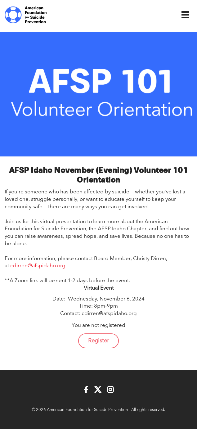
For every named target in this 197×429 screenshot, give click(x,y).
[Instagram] (110, 390)
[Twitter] (97, 390)
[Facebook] (86, 390)
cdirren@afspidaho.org (37, 266)
